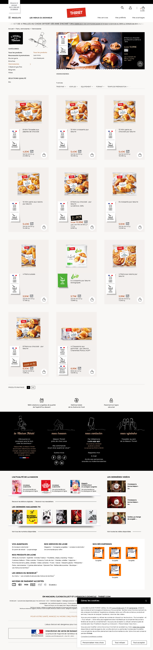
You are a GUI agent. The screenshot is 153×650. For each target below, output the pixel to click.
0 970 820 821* (94, 441)
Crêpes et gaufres (15, 67)
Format (99, 87)
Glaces (58, 563)
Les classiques (38, 58)
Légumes (72, 560)
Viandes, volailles (61, 560)
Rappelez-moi (94, 453)
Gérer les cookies (139, 627)
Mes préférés (120, 18)
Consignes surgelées (60, 547)
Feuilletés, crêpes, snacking (57, 558)
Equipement (86, 87)
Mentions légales (55, 601)
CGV (47, 601)
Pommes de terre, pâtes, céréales (24, 563)
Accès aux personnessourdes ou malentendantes (94, 460)
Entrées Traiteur (40, 558)
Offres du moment (19, 558)
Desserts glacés (67, 563)
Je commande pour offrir (53, 549)
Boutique (73, 565)
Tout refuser (120, 643)
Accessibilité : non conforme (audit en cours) (53, 603)
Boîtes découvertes (61, 565)
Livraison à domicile (76, 547)
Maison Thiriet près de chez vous (59, 440)
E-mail (94, 456)
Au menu (15, 576)
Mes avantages (138, 18)
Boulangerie (13, 58)
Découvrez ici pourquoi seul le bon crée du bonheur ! (24, 441)
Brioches (11, 61)
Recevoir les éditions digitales (22, 501)
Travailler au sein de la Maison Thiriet (128, 440)
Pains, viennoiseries (23, 29)
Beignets (11, 70)
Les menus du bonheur (41, 18)
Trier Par (60, 87)
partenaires (133, 608)
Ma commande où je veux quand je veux (59, 447)
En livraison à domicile (20, 547)
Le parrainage (32, 549)
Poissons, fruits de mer (45, 560)
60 (33, 387)
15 (28, 387)
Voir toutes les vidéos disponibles (119, 531)
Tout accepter (139, 643)
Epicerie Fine (48, 565)
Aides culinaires (43, 563)
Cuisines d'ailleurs (18, 560)
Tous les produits (15, 52)
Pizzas (70, 558)
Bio (9, 82)
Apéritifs (30, 558)
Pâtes (10, 72)
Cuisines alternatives (34, 565)
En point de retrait (18, 549)
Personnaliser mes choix (93, 643)
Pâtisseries (78, 563)
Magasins (47, 547)
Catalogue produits (68, 601)
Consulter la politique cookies (91, 636)
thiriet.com (13, 601)
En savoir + (53, 584)
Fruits (52, 563)
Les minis (37, 55)
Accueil (11, 29)
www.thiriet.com (118, 608)
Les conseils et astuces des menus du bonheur (38, 576)
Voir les (72, 87)
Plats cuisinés (31, 560)
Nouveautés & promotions (19, 55)
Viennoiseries (36, 29)
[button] (130, 8)
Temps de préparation (117, 87)
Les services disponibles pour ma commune (31, 601)
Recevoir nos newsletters (44, 501)
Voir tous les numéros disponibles (24, 531)
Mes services (103, 18)
